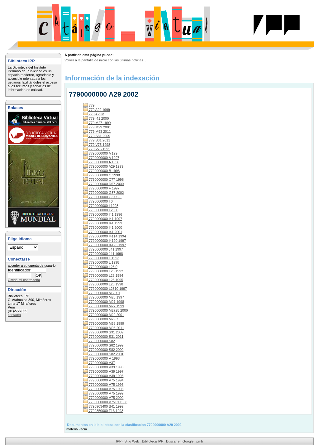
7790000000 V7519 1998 (105, 402)
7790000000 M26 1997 (103, 297)
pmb (199, 441)
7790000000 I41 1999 (102, 223)
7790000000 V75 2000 (103, 398)
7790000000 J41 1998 (103, 254)
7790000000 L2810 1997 (105, 288)
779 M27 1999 (97, 123)
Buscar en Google (179, 441)
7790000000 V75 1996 (103, 384)
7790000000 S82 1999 (103, 345)
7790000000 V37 (99, 363)
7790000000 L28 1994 (103, 275)
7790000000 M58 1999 (103, 323)
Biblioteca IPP (152, 441)
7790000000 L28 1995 (103, 280)
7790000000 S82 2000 (103, 350)
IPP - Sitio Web (127, 441)
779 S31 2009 (96, 136)
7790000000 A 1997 (101, 158)
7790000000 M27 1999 (103, 306)
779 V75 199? (96, 149)
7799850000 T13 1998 (103, 411)
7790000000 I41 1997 (102, 219)
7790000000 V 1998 (101, 358)
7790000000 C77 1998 (103, 179)
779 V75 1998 (96, 144)
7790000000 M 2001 (101, 293)
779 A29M (93, 114)
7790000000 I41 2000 (102, 227)
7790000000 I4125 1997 (104, 245)
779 (88, 105)
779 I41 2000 (96, 118)
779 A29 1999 (96, 110)
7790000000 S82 (99, 341)
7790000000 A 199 (100, 153)
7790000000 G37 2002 (103, 192)
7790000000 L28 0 (100, 267)
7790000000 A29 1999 (103, 166)
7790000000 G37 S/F (102, 197)
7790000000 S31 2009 (103, 332)
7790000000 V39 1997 (103, 371)
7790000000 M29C (100, 319)
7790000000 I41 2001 (102, 232)
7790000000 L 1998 (101, 262)
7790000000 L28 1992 (103, 271)
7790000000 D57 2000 (103, 184)
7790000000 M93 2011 (103, 328)
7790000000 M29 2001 (103, 315)
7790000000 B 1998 (101, 171)
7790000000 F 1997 (101, 188)
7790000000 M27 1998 (103, 302)
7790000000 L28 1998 (103, 284)
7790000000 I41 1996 (102, 214)
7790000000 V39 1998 (103, 376)
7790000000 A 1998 (101, 162)
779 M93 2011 (97, 131)
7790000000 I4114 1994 (104, 236)
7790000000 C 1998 (101, 175)
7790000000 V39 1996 (103, 367)
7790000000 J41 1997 (103, 249)
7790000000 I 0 (98, 201)
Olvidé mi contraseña (24, 280)
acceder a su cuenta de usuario (32, 265)
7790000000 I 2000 (100, 210)
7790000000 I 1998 (100, 206)
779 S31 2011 (96, 140)
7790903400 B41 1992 (103, 406)
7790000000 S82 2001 (103, 354)
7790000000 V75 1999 (103, 393)
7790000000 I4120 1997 (104, 240)
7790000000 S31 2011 (103, 336)
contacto (14, 315)
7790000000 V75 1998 (103, 389)
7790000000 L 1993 (101, 258)
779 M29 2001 (97, 127)
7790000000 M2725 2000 (105, 310)
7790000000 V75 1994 (103, 380)
